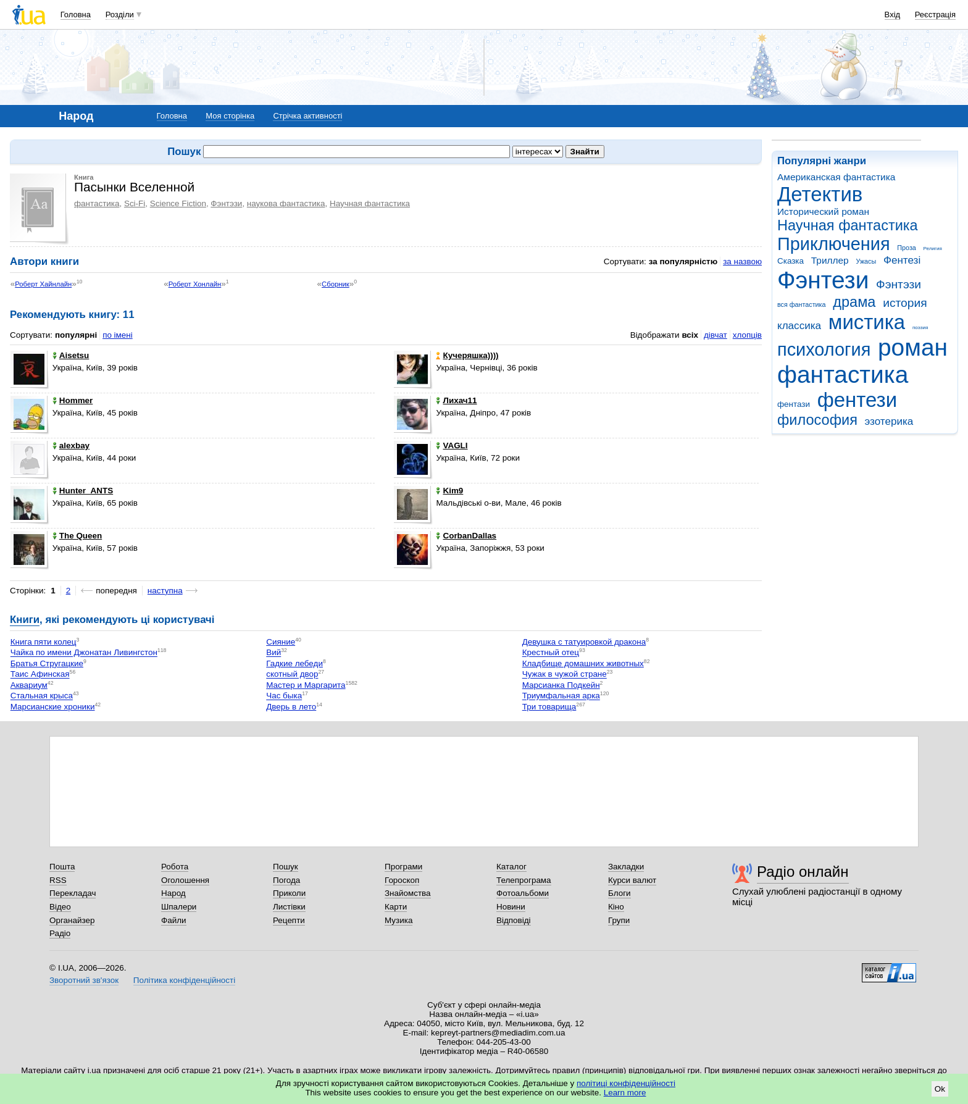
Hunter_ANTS (82, 490)
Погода (286, 880)
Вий (273, 653)
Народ (173, 893)
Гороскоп (402, 880)
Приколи (289, 893)
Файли (173, 920)
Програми (403, 866)
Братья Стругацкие (46, 663)
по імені (117, 335)
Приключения (833, 244)
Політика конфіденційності (184, 980)
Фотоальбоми (522, 893)
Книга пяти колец (43, 641)
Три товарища (549, 706)
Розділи (120, 14)
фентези (857, 399)
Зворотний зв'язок (84, 980)
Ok (940, 1089)
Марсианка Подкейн (561, 685)
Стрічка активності (307, 115)
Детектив (819, 194)
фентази (793, 404)
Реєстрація (935, 14)
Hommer (72, 400)
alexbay (71, 445)
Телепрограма (523, 880)
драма (854, 302)
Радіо (59, 933)
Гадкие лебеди (294, 663)
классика (799, 326)
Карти (396, 906)
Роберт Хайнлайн (43, 284)
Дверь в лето (291, 706)
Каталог (511, 866)
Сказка (790, 261)
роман (913, 347)
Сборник (335, 284)
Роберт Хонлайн (195, 284)
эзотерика (889, 421)
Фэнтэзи (898, 284)
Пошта (62, 866)
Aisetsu (71, 355)
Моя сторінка (230, 115)
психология (823, 349)
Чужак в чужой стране (564, 674)
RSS (58, 880)
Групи (619, 920)
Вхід (893, 14)
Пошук (285, 866)
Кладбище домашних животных (583, 663)
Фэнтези (823, 280)
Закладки (626, 866)
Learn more (625, 1092)
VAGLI (451, 445)
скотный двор (292, 674)
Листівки (289, 906)
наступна (165, 590)
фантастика (842, 374)
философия (817, 420)
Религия (933, 248)
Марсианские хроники (52, 706)
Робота (174, 866)
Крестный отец (550, 653)
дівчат (715, 335)
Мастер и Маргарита (305, 685)
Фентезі (901, 260)
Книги (25, 619)
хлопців (747, 335)
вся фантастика (801, 304)
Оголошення (185, 880)
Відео (60, 906)
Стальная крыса (41, 696)
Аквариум (29, 685)
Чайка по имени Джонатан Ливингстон (83, 653)
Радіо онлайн (803, 871)
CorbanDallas (466, 535)
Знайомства (408, 893)
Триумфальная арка (561, 696)
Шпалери (178, 906)
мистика (866, 322)
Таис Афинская (40, 674)
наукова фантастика (286, 203)
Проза (906, 247)
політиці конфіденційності (626, 1083)
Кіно (616, 906)
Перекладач (72, 893)
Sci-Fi (134, 203)
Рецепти (289, 920)
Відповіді (513, 920)
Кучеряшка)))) (467, 355)
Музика (398, 920)
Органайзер (71, 920)
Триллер (830, 260)
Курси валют (632, 880)
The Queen (77, 535)
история (905, 302)
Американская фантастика (836, 177)
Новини (510, 906)
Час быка (284, 696)
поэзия (920, 327)
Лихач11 (456, 400)
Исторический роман (823, 211)
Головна (75, 14)
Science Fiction (178, 203)
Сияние (280, 641)
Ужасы (866, 261)
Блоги (619, 893)
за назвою (742, 261)
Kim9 (449, 490)
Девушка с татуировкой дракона (584, 641)
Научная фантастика (847, 225)
